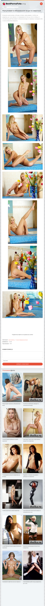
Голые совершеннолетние (22, 339)
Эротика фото (12, 339)
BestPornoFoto (16, 3)
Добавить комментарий (22, 364)
